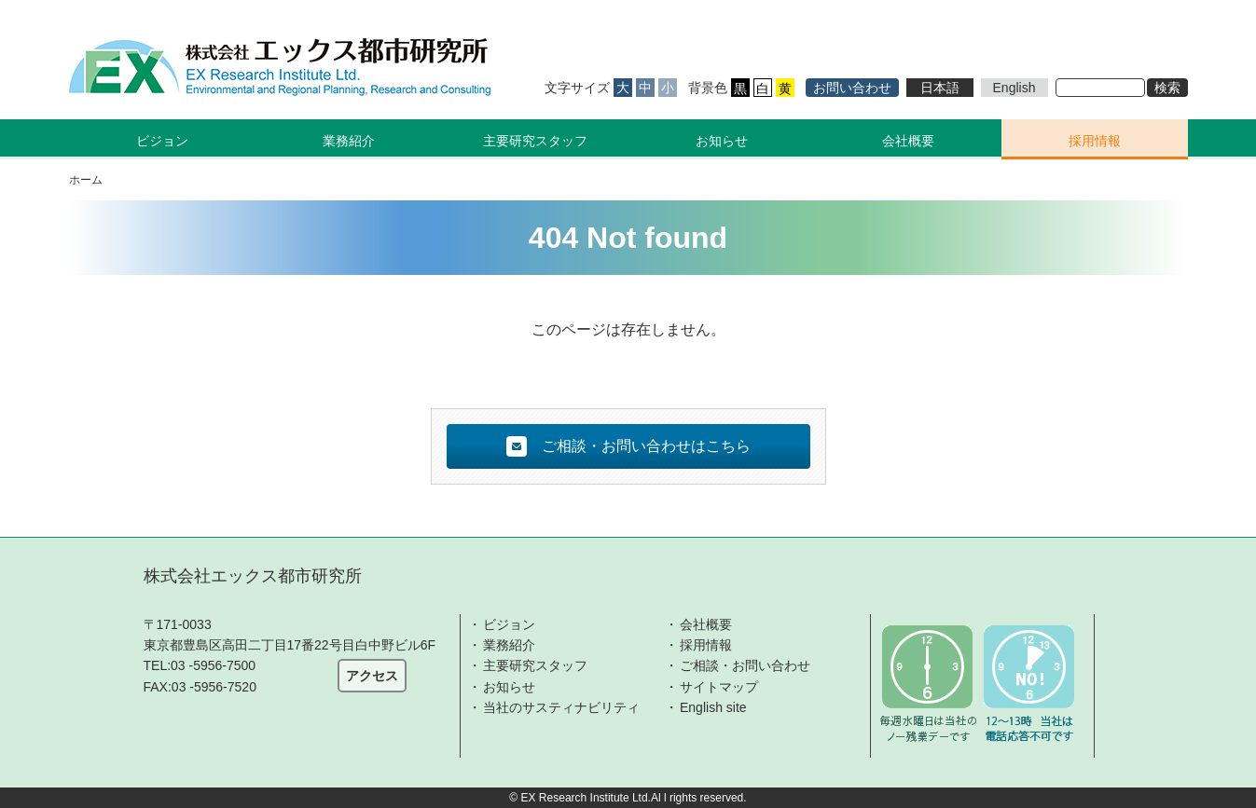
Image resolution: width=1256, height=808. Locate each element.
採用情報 (1095, 140)
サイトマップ (719, 686)
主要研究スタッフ (535, 140)
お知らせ (722, 140)
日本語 (939, 87)
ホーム (86, 179)
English (1014, 87)
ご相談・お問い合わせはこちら (628, 446)
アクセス (372, 675)
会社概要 (908, 140)
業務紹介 (509, 644)
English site (713, 707)
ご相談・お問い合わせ (745, 665)
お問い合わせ (852, 87)
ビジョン (509, 624)
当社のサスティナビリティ (561, 707)
